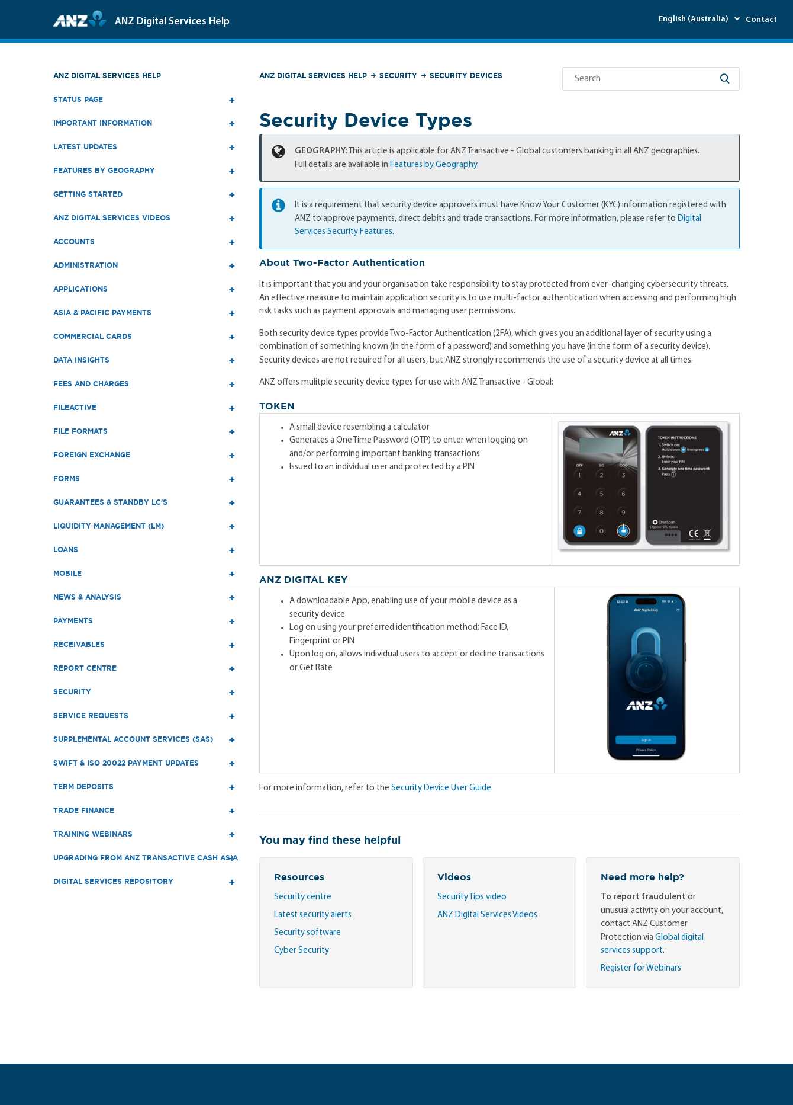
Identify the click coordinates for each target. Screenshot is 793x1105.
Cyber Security (301, 950)
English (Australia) (694, 19)
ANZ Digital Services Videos (487, 915)
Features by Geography (433, 165)
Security (398, 75)
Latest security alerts (313, 915)
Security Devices (466, 75)
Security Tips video (472, 897)
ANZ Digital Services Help (107, 75)
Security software (307, 932)
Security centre (302, 897)
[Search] (651, 79)
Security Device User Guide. (442, 788)
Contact (761, 19)
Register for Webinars (641, 968)
